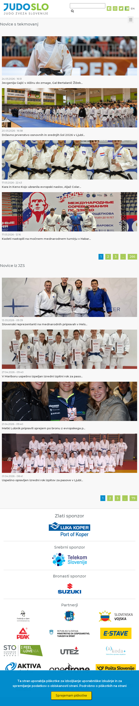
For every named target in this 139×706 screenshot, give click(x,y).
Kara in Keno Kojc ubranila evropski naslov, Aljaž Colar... (41, 187)
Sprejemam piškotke (71, 695)
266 (132, 256)
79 (133, 498)
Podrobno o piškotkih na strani (103, 686)
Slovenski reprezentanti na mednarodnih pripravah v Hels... (44, 324)
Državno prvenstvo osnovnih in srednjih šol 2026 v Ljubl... (43, 135)
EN (132, 8)
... (123, 256)
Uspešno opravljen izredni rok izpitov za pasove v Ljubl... (42, 480)
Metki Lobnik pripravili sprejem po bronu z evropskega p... (43, 428)
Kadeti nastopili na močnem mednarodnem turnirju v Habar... (46, 238)
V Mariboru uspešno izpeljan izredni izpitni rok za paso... (42, 376)
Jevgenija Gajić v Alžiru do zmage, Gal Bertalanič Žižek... (42, 83)
